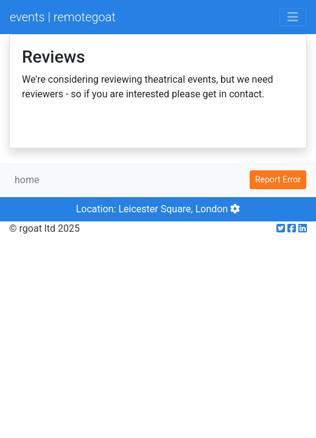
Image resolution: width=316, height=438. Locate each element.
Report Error (278, 179)
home (27, 180)
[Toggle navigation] (292, 17)
